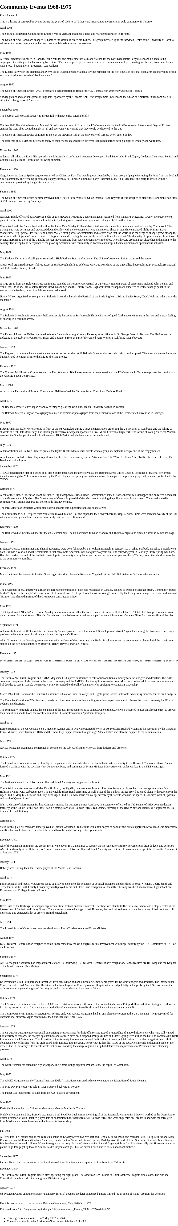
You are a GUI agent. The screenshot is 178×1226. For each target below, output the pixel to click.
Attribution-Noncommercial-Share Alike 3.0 (62, 1221)
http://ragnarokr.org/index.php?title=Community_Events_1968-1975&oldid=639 (64, 1209)
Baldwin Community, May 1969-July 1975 (67, 1203)
